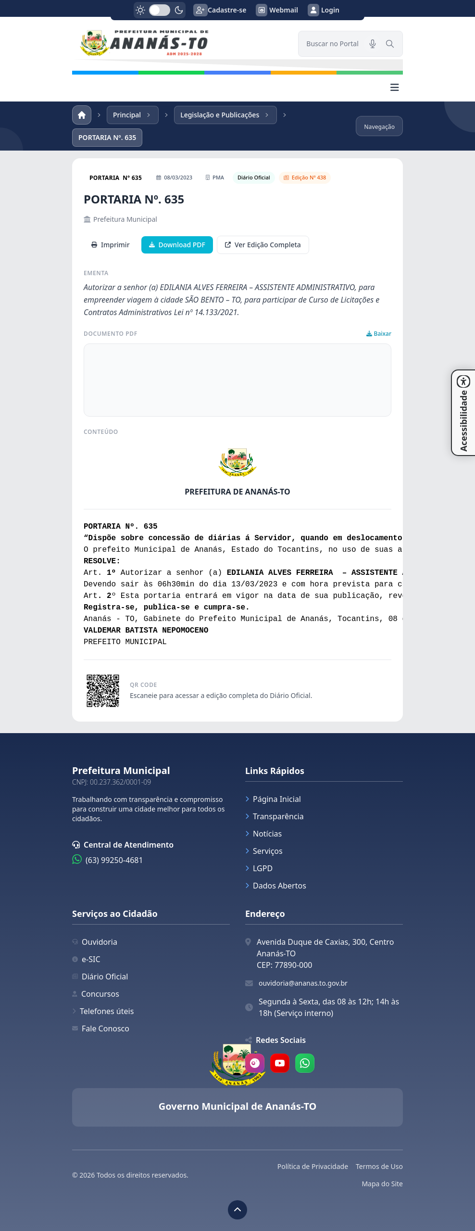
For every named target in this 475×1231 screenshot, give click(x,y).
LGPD (259, 868)
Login (323, 10)
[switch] (159, 10)
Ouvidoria (94, 942)
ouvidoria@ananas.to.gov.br (303, 983)
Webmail (277, 10)
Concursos (95, 994)
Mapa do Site (382, 1183)
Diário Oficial (100, 976)
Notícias (263, 833)
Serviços (264, 851)
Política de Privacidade (312, 1166)
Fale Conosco (100, 1028)
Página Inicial (273, 799)
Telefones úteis (103, 1011)
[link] (179, 43)
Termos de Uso (379, 1166)
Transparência (274, 816)
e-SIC (86, 959)
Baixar (378, 334)
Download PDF (177, 244)
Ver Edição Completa (263, 244)
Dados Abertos (275, 885)
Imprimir (110, 244)
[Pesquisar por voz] (372, 43)
